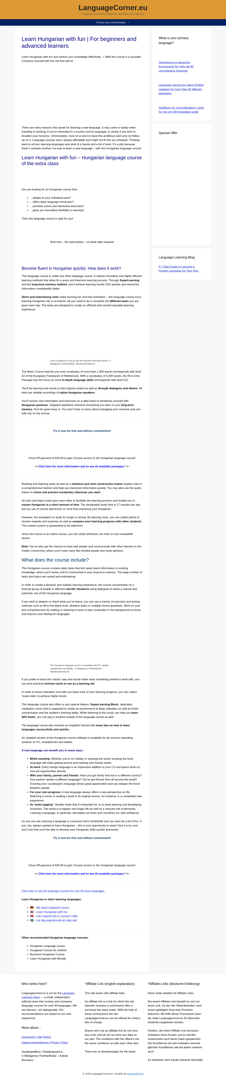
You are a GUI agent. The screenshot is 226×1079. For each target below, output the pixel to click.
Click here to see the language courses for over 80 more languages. (63, 891)
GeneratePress (135, 1073)
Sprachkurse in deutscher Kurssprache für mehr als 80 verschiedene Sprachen (176, 66)
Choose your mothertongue (114, 22)
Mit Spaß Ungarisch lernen (52, 907)
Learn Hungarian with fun (51, 912)
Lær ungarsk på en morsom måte (56, 916)
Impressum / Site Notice (36, 1037)
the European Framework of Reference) (53, 375)
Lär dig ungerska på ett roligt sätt (56, 920)
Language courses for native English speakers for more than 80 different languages (181, 89)
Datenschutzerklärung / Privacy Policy (45, 1042)
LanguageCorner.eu (113, 7)
